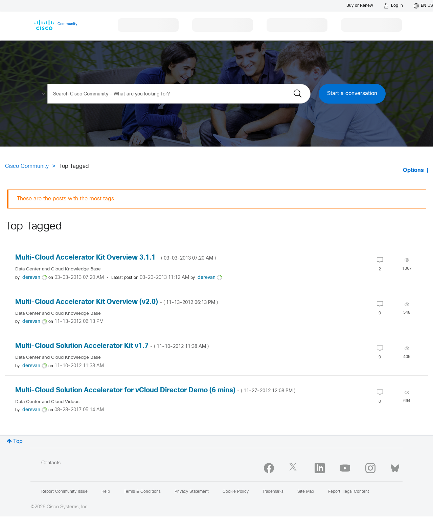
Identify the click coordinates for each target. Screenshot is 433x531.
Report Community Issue (64, 492)
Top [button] (18, 441)
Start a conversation (352, 93)
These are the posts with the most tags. (66, 198)
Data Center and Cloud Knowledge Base (58, 269)
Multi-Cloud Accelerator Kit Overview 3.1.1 (115, 258)
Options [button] (413, 170)
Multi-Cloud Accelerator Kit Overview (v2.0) (116, 302)
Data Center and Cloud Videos (47, 402)
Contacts (51, 463)
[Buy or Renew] (359, 5)
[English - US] (423, 6)
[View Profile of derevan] (31, 277)
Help (105, 492)
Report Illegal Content (348, 492)
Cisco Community (27, 166)
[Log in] (393, 6)
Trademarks (273, 492)
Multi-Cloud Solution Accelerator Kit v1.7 (112, 346)
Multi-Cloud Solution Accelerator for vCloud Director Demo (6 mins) (155, 390)
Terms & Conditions (142, 492)
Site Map (305, 492)
